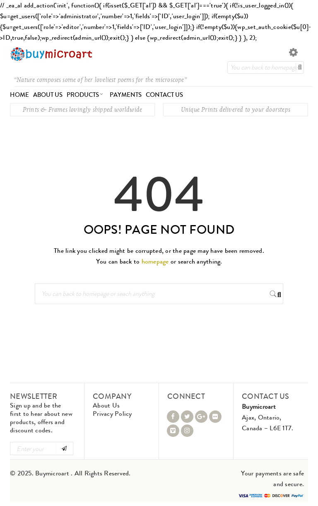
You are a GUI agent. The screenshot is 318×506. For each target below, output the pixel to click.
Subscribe (64, 448)
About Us (106, 405)
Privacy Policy (112, 413)
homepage (155, 261)
